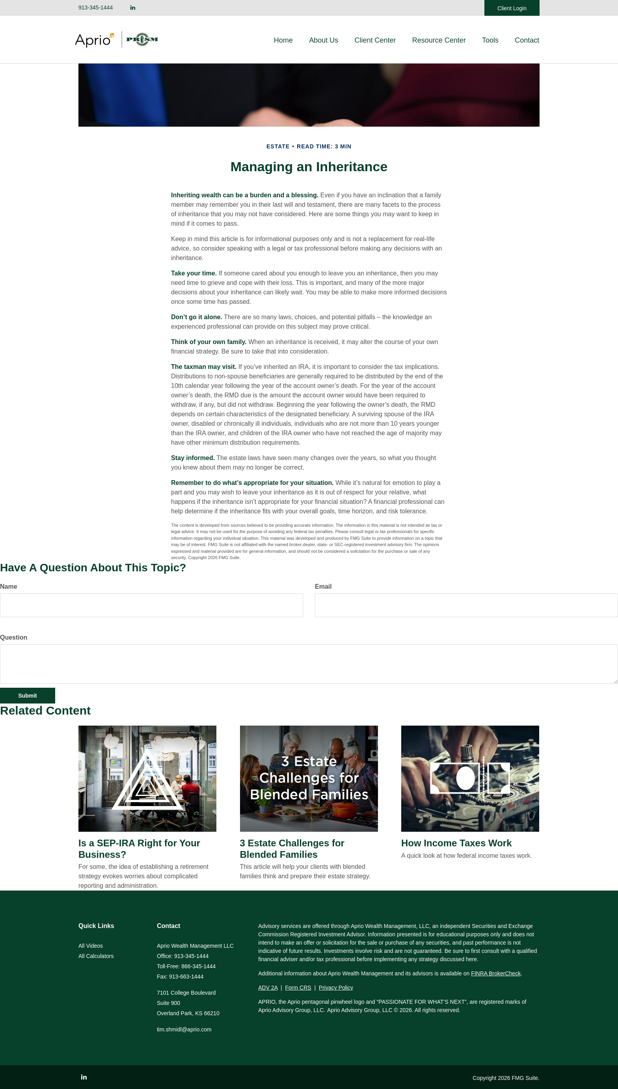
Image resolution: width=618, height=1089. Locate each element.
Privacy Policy (336, 987)
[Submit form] (27, 696)
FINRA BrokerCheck (496, 973)
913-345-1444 (95, 7)
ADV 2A (267, 987)
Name (8, 586)
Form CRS (298, 987)
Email (323, 586)
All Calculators (96, 956)
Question (13, 637)
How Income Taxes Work (456, 843)
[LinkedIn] (132, 8)
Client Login (512, 8)
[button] (326, 40)
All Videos (90, 946)
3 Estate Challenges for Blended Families (292, 849)
